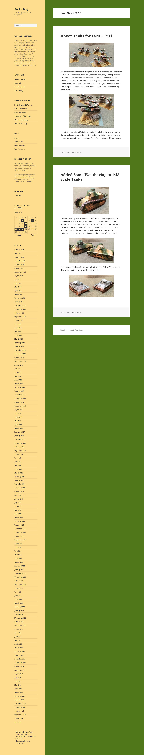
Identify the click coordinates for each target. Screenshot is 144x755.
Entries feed (18, 142)
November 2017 (20, 398)
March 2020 (18, 294)
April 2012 (18, 644)
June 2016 (17, 462)
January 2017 (19, 436)
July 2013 (17, 592)
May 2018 (17, 376)
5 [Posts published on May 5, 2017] (32, 220)
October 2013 (19, 581)
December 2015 (20, 484)
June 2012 (17, 637)
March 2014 (18, 562)
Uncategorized (19, 87)
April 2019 (18, 335)
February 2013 (19, 607)
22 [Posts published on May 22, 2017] (19, 229)
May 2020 (17, 287)
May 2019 (17, 332)
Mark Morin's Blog (21, 120)
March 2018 (18, 384)
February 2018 (19, 387)
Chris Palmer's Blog (21, 109)
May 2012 (17, 640)
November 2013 (20, 577)
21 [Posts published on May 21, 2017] (16, 229)
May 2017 (17, 421)
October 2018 (19, 358)
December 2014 (20, 529)
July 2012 (17, 633)
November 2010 (20, 707)
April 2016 (18, 469)
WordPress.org (19, 149)
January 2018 (19, 391)
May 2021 (17, 253)
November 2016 (20, 443)
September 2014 (20, 540)
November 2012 (20, 618)
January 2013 (19, 611)
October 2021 (19, 250)
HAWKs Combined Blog (22, 116)
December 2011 (20, 659)
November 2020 (20, 265)
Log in (16, 138)
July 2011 (17, 678)
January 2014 (19, 570)
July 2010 (17, 722)
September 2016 (20, 451)
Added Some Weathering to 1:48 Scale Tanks (90, 177)
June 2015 (17, 506)
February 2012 (19, 651)
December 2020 (20, 261)
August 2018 (18, 365)
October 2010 (19, 711)
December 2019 (20, 305)
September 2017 (20, 406)
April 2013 (18, 599)
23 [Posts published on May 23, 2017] (22, 229)
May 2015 (17, 510)
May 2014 (17, 555)
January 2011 (19, 700)
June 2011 (17, 681)
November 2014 (20, 532)
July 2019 (17, 324)
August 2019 (18, 320)
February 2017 (19, 432)
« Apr (19, 235)
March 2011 (18, 692)
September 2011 (20, 670)
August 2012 (18, 629)
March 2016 (18, 473)
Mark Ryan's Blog (20, 124)
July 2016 (17, 458)
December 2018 (20, 350)
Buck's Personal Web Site (23, 105)
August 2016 (18, 454)
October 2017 (19, 402)
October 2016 (19, 447)
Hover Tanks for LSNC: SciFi (86, 35)
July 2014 (17, 547)
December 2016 (20, 439)
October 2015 (19, 491)
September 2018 (20, 361)
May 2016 (17, 465)
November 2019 (20, 309)
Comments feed (20, 145)
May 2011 (17, 685)
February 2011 (19, 696)
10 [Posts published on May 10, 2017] (26, 223)
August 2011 (18, 674)
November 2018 (20, 354)
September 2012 (20, 625)
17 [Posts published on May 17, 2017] (26, 226)
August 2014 (18, 544)
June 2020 (17, 283)
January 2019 (19, 346)
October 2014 (19, 536)
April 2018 (18, 380)
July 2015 (17, 503)
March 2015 (18, 518)
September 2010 (20, 715)
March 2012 (18, 648)
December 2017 (20, 395)
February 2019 (19, 343)
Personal (17, 83)
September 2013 (20, 585)
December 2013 (20, 573)
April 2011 (18, 689)
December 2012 (20, 614)
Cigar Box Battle (20, 112)
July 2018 (17, 369)
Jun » (33, 235)
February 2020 (19, 298)
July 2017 (17, 413)
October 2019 (19, 313)
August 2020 (18, 276)
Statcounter (5, 753)
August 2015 (18, 499)
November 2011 (20, 663)
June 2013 (17, 596)
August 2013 (18, 588)
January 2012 (19, 655)
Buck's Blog (21, 9)
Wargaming (18, 91)
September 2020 (20, 272)
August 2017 (18, 410)
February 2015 (19, 521)
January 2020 (19, 302)
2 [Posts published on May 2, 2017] (22, 220)
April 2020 (18, 291)
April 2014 (18, 558)
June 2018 (17, 372)
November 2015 (20, 488)
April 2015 (18, 514)
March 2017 (18, 428)
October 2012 (19, 622)
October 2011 (19, 666)
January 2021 (19, 257)
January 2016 (19, 480)
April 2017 (18, 425)
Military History (20, 79)
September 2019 (20, 317)
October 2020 (19, 268)
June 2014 (17, 551)
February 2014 (19, 566)
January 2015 (19, 525)
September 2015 (20, 495)
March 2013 (18, 603)
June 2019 (17, 328)
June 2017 (17, 417)
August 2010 (18, 718)
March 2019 (18, 339)
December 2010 (20, 704)
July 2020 (17, 279)
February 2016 (19, 477)
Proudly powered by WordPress (72, 330)
